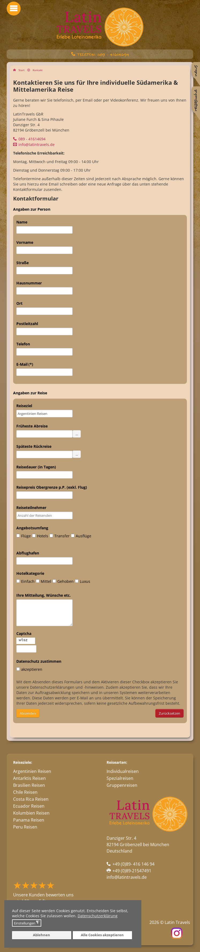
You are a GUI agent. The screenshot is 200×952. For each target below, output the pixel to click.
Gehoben (63, 581)
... (77, 433)
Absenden (28, 713)
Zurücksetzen (169, 713)
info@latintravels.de (36, 144)
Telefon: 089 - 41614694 (103, 54)
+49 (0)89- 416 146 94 (133, 864)
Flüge (23, 535)
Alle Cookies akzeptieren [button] (102, 935)
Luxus (82, 581)
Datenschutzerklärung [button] (98, 915)
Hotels (40, 535)
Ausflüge (81, 535)
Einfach (25, 581)
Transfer (60, 535)
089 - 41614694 (32, 138)
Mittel (43, 581)
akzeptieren (29, 669)
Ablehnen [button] (41, 935)
